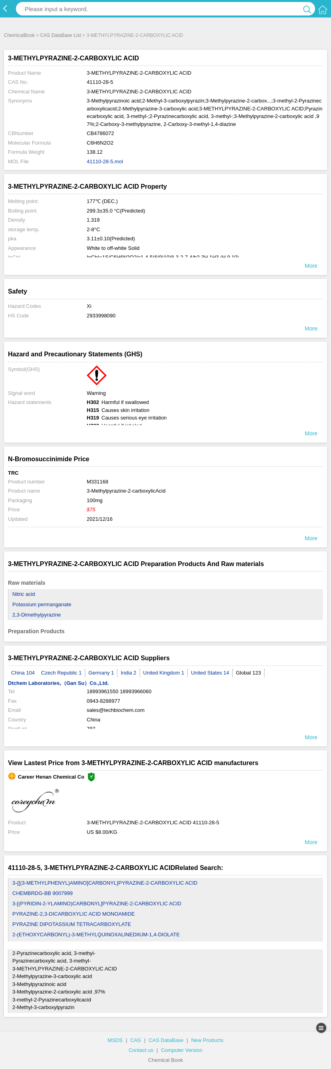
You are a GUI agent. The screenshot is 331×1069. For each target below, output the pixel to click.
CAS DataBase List (60, 35)
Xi (89, 306)
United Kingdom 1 (163, 673)
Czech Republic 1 (61, 673)
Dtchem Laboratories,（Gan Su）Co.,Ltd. (58, 683)
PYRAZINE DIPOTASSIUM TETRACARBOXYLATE (71, 924)
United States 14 (210, 673)
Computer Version (181, 1050)
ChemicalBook (19, 35)
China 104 (23, 673)
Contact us (141, 1050)
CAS (135, 1040)
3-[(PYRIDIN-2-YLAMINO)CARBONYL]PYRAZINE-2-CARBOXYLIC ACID (96, 904)
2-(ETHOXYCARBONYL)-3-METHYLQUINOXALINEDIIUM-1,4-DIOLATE (96, 935)
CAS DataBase (166, 1040)
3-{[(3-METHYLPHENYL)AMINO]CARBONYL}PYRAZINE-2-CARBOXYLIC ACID (104, 883)
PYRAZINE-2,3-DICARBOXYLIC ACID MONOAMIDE (73, 914)
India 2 (128, 673)
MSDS (115, 1040)
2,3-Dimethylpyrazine (36, 615)
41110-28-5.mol (105, 161)
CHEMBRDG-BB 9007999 (42, 893)
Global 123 (248, 673)
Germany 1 (101, 673)
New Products (207, 1040)
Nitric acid (23, 594)
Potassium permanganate (41, 604)
